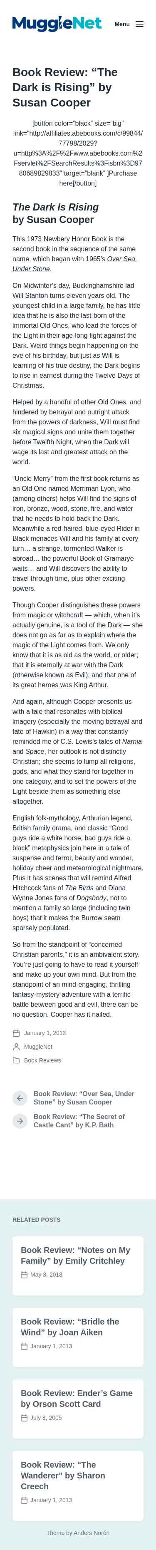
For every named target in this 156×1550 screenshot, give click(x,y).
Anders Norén (91, 1533)
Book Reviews (42, 1060)
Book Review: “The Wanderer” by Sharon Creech (63, 1504)
